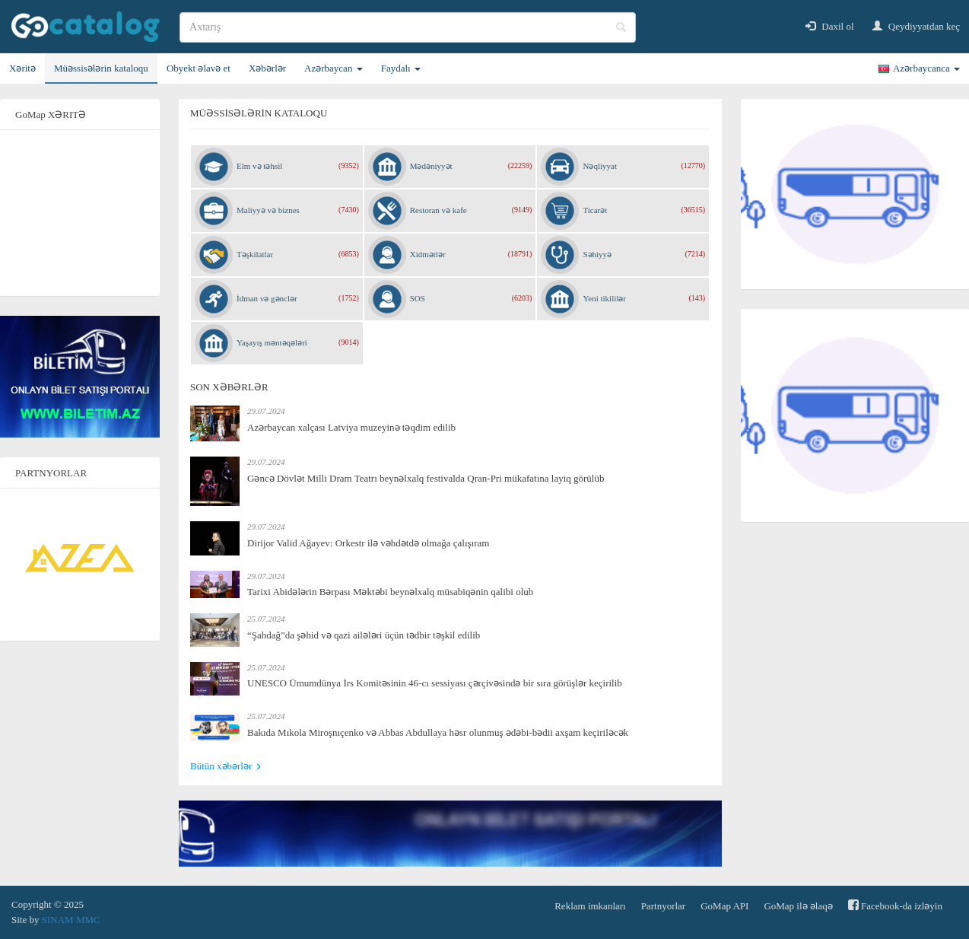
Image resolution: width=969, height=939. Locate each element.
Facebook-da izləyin (895, 905)
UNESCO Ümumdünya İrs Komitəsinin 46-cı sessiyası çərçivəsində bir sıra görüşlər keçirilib (434, 683)
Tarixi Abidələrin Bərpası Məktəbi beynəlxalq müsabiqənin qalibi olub (390, 591)
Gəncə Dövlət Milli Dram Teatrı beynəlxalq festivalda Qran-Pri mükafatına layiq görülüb (425, 478)
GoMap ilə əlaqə (798, 906)
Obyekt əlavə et (198, 68)
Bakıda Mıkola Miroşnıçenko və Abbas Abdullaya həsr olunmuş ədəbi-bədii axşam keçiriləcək (437, 732)
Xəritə (22, 68)
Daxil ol (829, 26)
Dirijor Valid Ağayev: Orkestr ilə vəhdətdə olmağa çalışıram (368, 543)
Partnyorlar (663, 906)
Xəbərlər (267, 68)
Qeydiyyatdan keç (916, 26)
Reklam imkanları (590, 906)
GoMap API (724, 906)
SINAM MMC (71, 919)
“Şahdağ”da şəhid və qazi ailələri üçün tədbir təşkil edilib (363, 635)
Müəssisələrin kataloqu (101, 68)
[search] (408, 27)
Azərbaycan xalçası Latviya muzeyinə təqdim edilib (351, 427)
